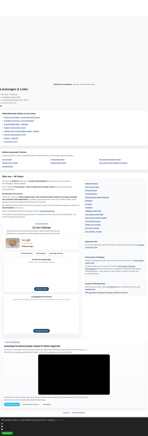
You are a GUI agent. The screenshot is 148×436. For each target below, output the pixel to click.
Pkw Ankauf (89, 208)
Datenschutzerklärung (78, 413)
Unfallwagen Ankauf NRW (94, 211)
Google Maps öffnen (41, 289)
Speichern (7, 433)
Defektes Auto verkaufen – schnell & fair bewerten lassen (24, 117)
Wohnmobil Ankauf (92, 190)
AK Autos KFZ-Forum (11, 142)
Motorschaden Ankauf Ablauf (95, 214)
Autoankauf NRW (8, 166)
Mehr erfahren (60, 420)
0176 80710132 (113, 287)
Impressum (66, 413)
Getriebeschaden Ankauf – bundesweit (17, 124)
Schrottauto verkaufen (93, 228)
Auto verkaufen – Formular (94, 232)
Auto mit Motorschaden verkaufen (111, 159)
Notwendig (5, 424)
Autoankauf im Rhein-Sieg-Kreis (96, 247)
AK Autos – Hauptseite (12, 138)
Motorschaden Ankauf (58, 159)
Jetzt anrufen (49, 405)
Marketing (5, 429)
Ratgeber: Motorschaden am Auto (16, 128)
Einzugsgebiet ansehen (41, 331)
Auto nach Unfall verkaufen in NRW (16, 135)
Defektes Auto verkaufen (11, 163)
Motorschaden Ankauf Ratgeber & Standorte (115, 163)
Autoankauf (89, 201)
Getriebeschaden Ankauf (59, 163)
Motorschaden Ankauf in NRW (96, 263)
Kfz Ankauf (89, 204)
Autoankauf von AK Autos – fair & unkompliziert (21, 121)
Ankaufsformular (91, 289)
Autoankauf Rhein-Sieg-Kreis (32, 405)
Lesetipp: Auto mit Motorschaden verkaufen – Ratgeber (24, 131)
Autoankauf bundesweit (48, 211)
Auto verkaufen (7, 159)
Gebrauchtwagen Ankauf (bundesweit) (98, 197)
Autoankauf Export (92, 194)
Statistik (4, 426)
